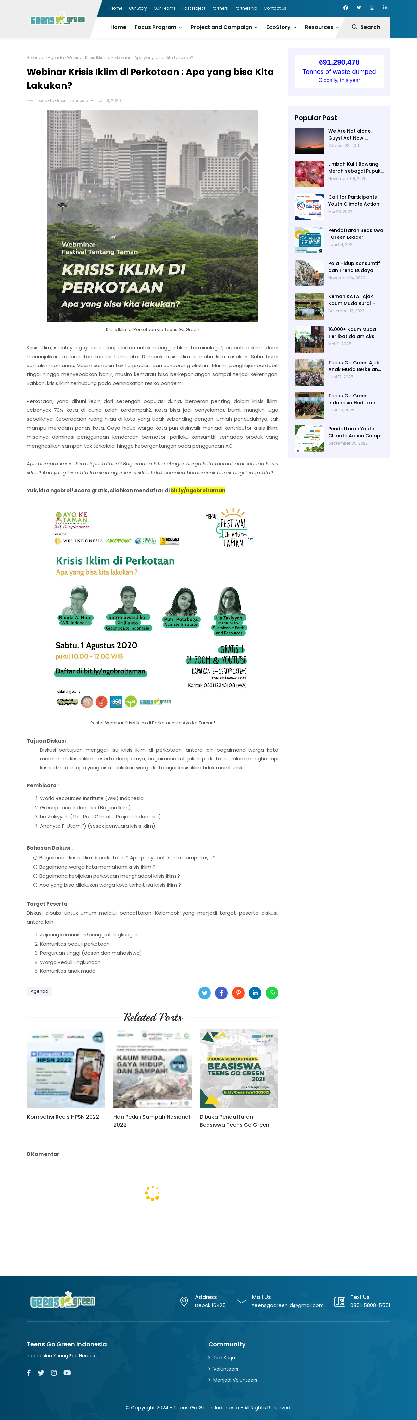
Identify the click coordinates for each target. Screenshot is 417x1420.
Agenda (56, 57)
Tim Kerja (224, 1358)
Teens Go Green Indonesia (61, 100)
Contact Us (275, 8)
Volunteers (225, 1369)
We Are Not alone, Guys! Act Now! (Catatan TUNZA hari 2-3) (353, 135)
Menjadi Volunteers (235, 1380)
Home (116, 8)
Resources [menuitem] (319, 27)
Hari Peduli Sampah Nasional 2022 (151, 1121)
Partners (220, 8)
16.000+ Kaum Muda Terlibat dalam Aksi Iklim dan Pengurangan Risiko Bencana (352, 333)
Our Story (138, 8)
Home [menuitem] (118, 27)
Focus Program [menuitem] (155, 27)
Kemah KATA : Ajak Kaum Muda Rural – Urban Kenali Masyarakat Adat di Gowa (352, 300)
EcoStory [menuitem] (278, 27)
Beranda (36, 57)
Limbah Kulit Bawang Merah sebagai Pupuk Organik (354, 168)
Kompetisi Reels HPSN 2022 (63, 1117)
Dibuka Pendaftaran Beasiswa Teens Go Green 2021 (234, 1121)
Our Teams (165, 8)
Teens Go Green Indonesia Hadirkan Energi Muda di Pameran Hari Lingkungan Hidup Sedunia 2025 (351, 399)
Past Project (193, 8)
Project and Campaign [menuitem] (221, 27)
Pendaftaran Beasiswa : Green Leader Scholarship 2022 (355, 234)
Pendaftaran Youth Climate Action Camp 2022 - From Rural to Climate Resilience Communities (354, 432)
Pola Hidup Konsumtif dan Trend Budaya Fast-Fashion (354, 267)
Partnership (246, 8)
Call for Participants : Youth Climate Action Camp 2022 (353, 201)
